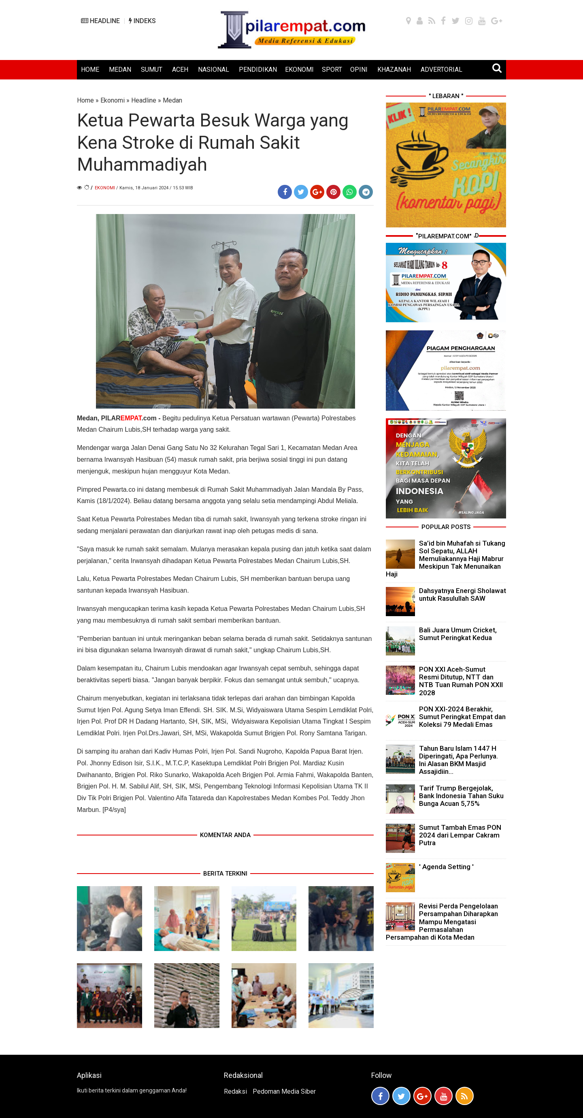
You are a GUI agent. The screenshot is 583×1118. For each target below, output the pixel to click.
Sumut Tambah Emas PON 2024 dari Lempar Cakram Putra (460, 835)
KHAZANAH (394, 69)
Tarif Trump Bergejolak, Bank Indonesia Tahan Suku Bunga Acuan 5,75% (461, 795)
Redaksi (235, 1091)
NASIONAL (213, 69)
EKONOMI (299, 69)
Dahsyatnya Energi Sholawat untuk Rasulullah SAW (462, 594)
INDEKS (142, 21)
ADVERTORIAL (441, 69)
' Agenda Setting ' (446, 867)
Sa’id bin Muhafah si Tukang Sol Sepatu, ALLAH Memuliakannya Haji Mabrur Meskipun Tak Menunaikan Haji (445, 558)
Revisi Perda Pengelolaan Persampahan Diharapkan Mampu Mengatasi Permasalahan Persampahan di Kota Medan (442, 921)
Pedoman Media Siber (284, 1091)
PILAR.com (129, 418)
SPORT (332, 69)
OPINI (359, 69)
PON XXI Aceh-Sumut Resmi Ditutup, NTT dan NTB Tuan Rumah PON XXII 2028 (461, 681)
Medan (172, 100)
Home (85, 100)
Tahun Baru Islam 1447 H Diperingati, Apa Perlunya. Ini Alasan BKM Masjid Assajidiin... (458, 760)
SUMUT (151, 69)
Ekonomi (112, 100)
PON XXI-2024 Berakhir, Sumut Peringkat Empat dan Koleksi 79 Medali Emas (462, 716)
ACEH (180, 69)
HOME (90, 69)
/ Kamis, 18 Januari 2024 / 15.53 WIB (154, 188)
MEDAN (120, 69)
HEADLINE (100, 21)
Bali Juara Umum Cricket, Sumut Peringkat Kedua (458, 634)
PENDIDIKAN (258, 69)
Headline (143, 100)
